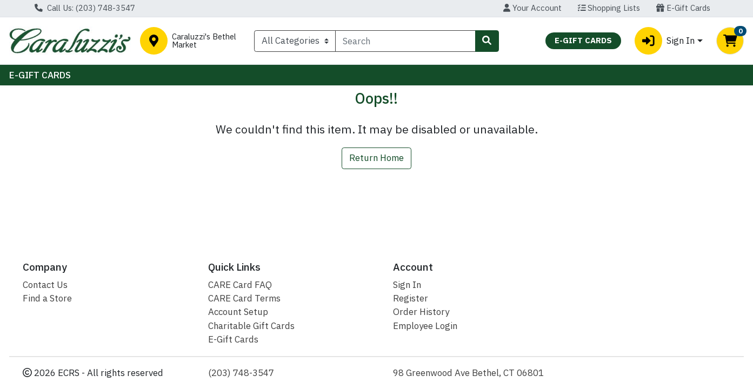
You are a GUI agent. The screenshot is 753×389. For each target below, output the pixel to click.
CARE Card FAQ (240, 285)
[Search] (405, 41)
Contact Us (45, 285)
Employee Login (425, 326)
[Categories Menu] (295, 41)
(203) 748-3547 (241, 373)
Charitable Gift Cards (251, 326)
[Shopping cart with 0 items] (730, 41)
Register (410, 298)
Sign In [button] (665, 41)
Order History (421, 312)
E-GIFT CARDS (40, 75)
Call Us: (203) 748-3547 (85, 8)
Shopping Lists (609, 8)
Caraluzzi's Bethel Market (204, 41)
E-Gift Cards (683, 8)
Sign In (407, 285)
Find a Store (47, 298)
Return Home (376, 158)
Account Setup (238, 312)
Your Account (532, 8)
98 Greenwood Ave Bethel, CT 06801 (468, 373)
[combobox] (405, 41)
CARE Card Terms (244, 298)
